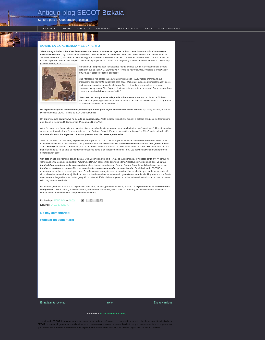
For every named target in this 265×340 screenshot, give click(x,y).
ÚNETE (67, 28)
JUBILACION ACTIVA (127, 28)
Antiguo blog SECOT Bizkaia (81, 12)
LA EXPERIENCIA (59, 205)
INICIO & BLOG (49, 28)
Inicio (109, 302)
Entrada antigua (163, 302)
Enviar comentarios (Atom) (113, 313)
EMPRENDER (103, 28)
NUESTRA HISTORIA (169, 28)
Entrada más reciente (52, 302)
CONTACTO (83, 28)
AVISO (148, 28)
